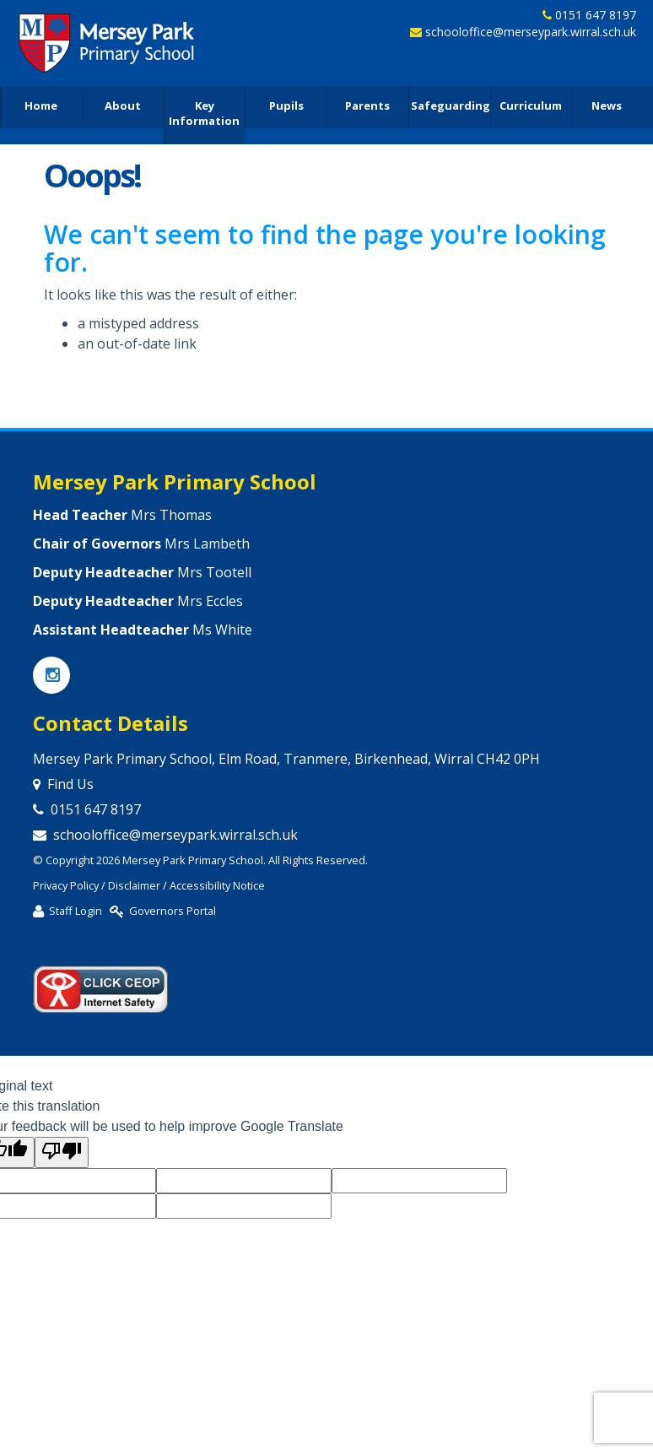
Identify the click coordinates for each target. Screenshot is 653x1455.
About (123, 106)
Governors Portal (172, 910)
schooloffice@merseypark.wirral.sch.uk (530, 33)
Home (40, 106)
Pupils (286, 106)
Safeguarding (450, 106)
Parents (367, 106)
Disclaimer (134, 885)
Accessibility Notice (217, 885)
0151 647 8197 (595, 16)
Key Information (204, 115)
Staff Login (75, 910)
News (606, 106)
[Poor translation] (62, 1152)
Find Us (70, 784)
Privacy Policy (66, 885)
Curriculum (530, 106)
